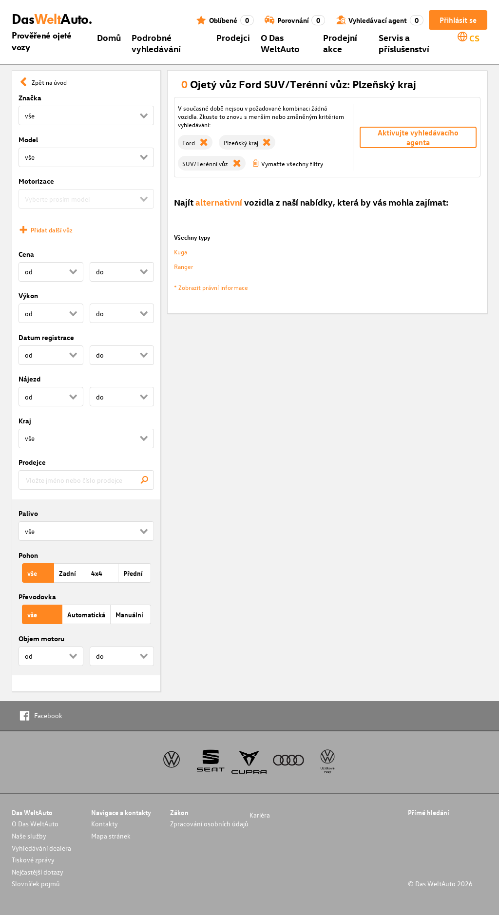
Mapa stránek (111, 835)
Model (28, 139)
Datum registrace (46, 337)
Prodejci (233, 37)
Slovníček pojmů (36, 883)
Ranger (183, 266)
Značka (30, 97)
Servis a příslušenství (404, 43)
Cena (26, 254)
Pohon (28, 555)
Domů (109, 37)
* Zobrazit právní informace (211, 287)
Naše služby (29, 835)
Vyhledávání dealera (41, 848)
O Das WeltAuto (280, 43)
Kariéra (260, 815)
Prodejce (32, 462)
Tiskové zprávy (33, 859)
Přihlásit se (458, 20)
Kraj (25, 420)
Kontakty (104, 823)
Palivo (28, 513)
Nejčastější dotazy (37, 872)
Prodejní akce (340, 43)
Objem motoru (41, 638)
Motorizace (36, 181)
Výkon (28, 295)
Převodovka (37, 596)
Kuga (180, 252)
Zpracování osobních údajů (209, 823)
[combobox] (86, 480)
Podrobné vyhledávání (156, 43)
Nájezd (29, 378)
